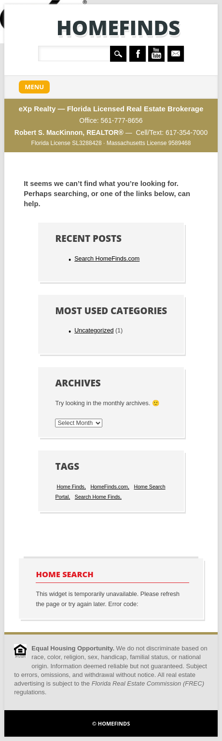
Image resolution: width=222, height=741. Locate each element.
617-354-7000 (187, 132)
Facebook (137, 54)
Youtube (156, 54)
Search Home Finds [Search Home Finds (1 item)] (97, 497)
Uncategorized (93, 330)
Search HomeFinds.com (106, 258)
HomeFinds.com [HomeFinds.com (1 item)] (109, 487)
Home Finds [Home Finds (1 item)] (70, 487)
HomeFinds (118, 27)
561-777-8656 (121, 120)
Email (175, 54)
